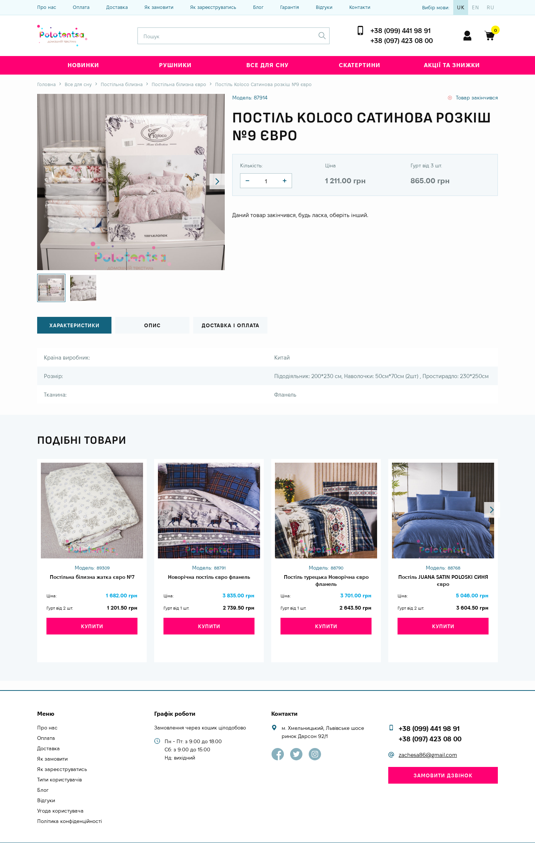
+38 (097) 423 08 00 (401, 40)
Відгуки (324, 7)
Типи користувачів (59, 766)
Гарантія (289, 7)
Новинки (83, 65)
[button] (212, 182)
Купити (92, 635)
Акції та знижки (452, 65)
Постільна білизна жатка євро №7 (92, 581)
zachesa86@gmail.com (428, 741)
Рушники (175, 65)
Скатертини (359, 65)
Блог (258, 7)
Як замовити (159, 7)
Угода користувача (60, 797)
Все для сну (267, 65)
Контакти (359, 7)
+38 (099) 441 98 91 (400, 30)
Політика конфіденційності (69, 807)
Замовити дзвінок (443, 762)
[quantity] (247, 181)
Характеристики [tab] (74, 325)
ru (491, 7)
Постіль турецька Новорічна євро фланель (326, 581)
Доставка (117, 7)
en (475, 7)
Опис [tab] (152, 325)
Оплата (81, 7)
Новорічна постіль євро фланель (209, 581)
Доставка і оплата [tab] (230, 325)
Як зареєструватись (213, 7)
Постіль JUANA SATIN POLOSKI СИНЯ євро (443, 581)
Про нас (46, 7)
